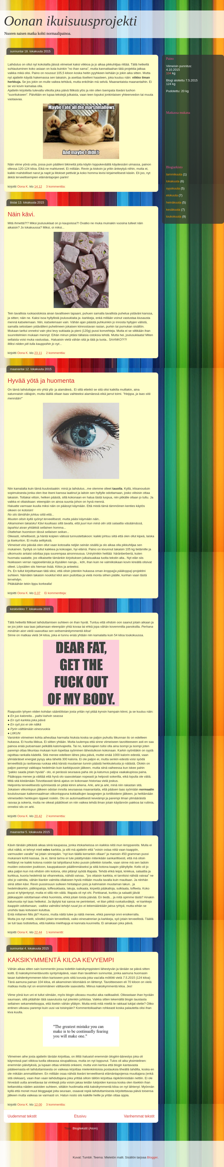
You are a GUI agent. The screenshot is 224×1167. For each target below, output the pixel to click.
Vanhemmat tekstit (139, 1116)
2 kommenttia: (56, 353)
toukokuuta (173, 216)
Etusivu (80, 1116)
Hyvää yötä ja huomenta (41, 380)
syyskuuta (173, 188)
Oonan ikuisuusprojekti (70, 21)
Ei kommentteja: (55, 593)
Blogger (152, 1157)
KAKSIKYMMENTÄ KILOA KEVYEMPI (61, 959)
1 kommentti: (55, 932)
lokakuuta (172, 181)
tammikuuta (174, 174)
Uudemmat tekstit (22, 1116)
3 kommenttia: (56, 186)
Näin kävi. (21, 214)
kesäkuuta (173, 209)
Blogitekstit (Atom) (85, 1128)
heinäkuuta (173, 202)
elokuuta (172, 195)
